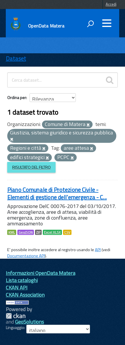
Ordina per (16, 97)
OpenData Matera (46, 25)
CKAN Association (25, 295)
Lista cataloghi (22, 280)
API (98, 250)
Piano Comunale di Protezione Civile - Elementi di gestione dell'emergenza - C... (57, 193)
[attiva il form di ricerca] (90, 24)
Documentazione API (26, 256)
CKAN (15, 316)
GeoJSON (26, 232)
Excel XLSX (52, 232)
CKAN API (16, 287)
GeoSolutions (29, 322)
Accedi (111, 4)
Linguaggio (15, 328)
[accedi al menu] (106, 23)
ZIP (38, 232)
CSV (67, 232)
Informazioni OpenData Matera (40, 273)
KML (11, 232)
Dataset (16, 58)
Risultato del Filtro (31, 167)
